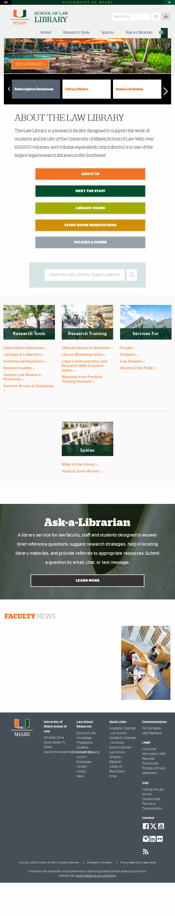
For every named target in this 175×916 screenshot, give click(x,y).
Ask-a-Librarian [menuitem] (139, 33)
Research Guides (129, 122)
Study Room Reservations (90, 258)
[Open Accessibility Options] (5, 2)
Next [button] (165, 121)
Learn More (88, 614)
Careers (82, 800)
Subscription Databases (34, 122)
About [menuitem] (45, 33)
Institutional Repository (24, 395)
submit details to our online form (95, 909)
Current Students (88, 785)
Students (129, 388)
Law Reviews (132, 395)
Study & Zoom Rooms (81, 504)
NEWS (30, 649)
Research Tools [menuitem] (76, 33)
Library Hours (76, 122)
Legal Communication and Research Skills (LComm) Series (84, 399)
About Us (90, 207)
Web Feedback (152, 766)
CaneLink (115, 800)
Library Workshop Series (84, 388)
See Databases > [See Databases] (30, 97)
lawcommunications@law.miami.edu (68, 785)
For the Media (151, 761)
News (80, 809)
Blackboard (117, 804)
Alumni (81, 790)
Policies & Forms (90, 275)
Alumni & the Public (138, 401)
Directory (115, 790)
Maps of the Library (79, 498)
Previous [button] (8, 122)
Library (81, 804)
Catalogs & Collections (23, 388)
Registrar (115, 795)
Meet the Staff (90, 224)
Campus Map (151, 832)
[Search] (156, 17)
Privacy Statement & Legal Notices (139, 896)
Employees (84, 795)
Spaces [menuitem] (107, 33)
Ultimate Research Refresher (87, 381)
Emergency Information (99, 896)
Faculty (127, 381)
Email (113, 809)
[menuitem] (164, 33)
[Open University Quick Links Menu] (169, 2)
